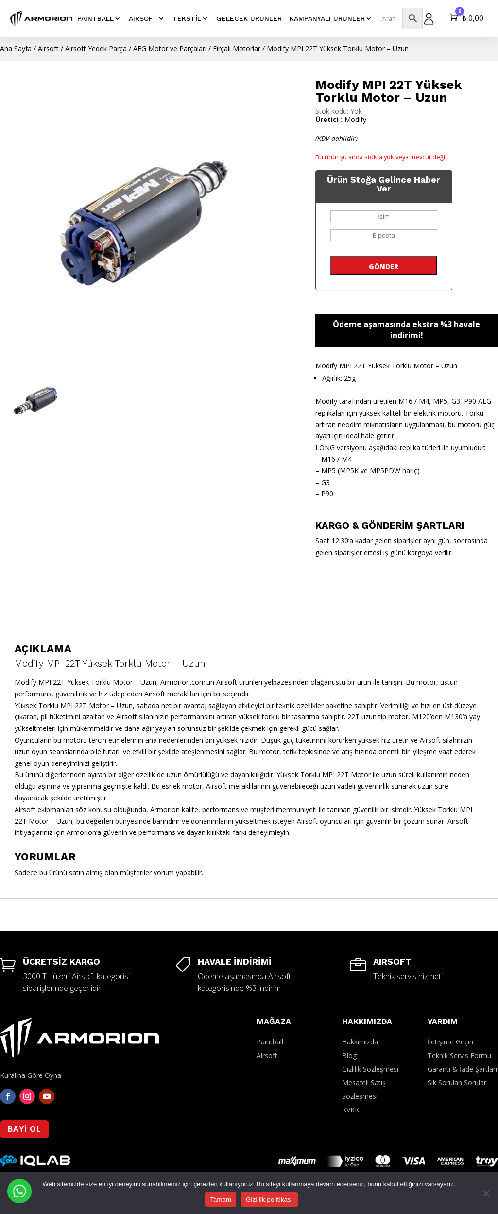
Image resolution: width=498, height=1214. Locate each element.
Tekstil (186, 18)
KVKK (350, 1109)
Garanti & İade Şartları (462, 1069)
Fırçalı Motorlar (236, 48)
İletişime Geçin (450, 1041)
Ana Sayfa (16, 48)
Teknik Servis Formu (459, 1055)
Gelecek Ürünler (249, 18)
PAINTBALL (95, 18)
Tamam (220, 1199)
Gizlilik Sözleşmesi (370, 1069)
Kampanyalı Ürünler (327, 18)
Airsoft (48, 48)
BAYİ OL (24, 1129)
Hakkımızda (360, 1041)
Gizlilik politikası (269, 1199)
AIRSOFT (143, 18)
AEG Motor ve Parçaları (169, 48)
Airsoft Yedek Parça (96, 48)
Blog (349, 1055)
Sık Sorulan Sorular (457, 1082)
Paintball (270, 1041)
